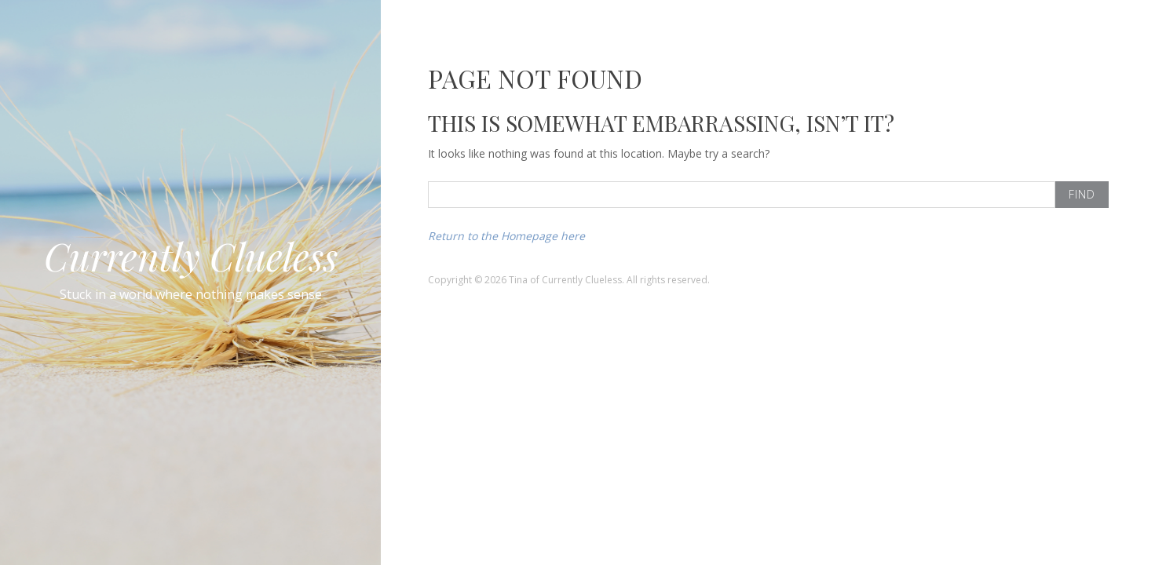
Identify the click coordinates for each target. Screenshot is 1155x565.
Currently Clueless (191, 256)
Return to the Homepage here (506, 235)
